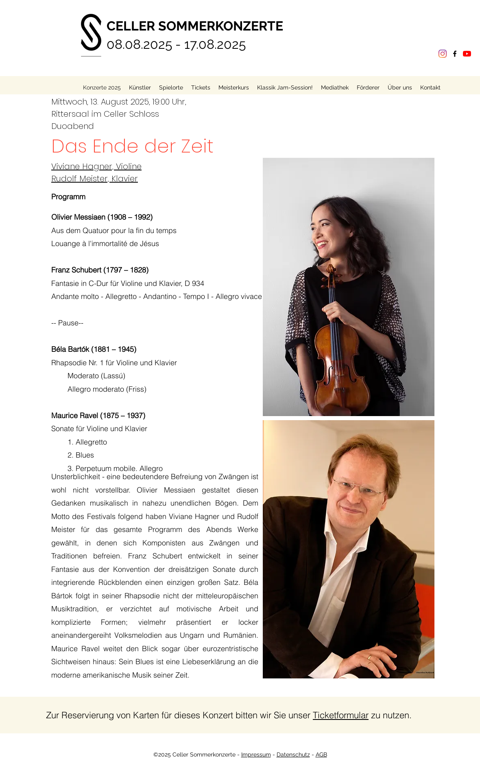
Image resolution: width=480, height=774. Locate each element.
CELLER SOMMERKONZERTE (195, 25)
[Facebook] (455, 54)
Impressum (256, 754)
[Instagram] (443, 54)
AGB (321, 754)
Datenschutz (293, 754)
